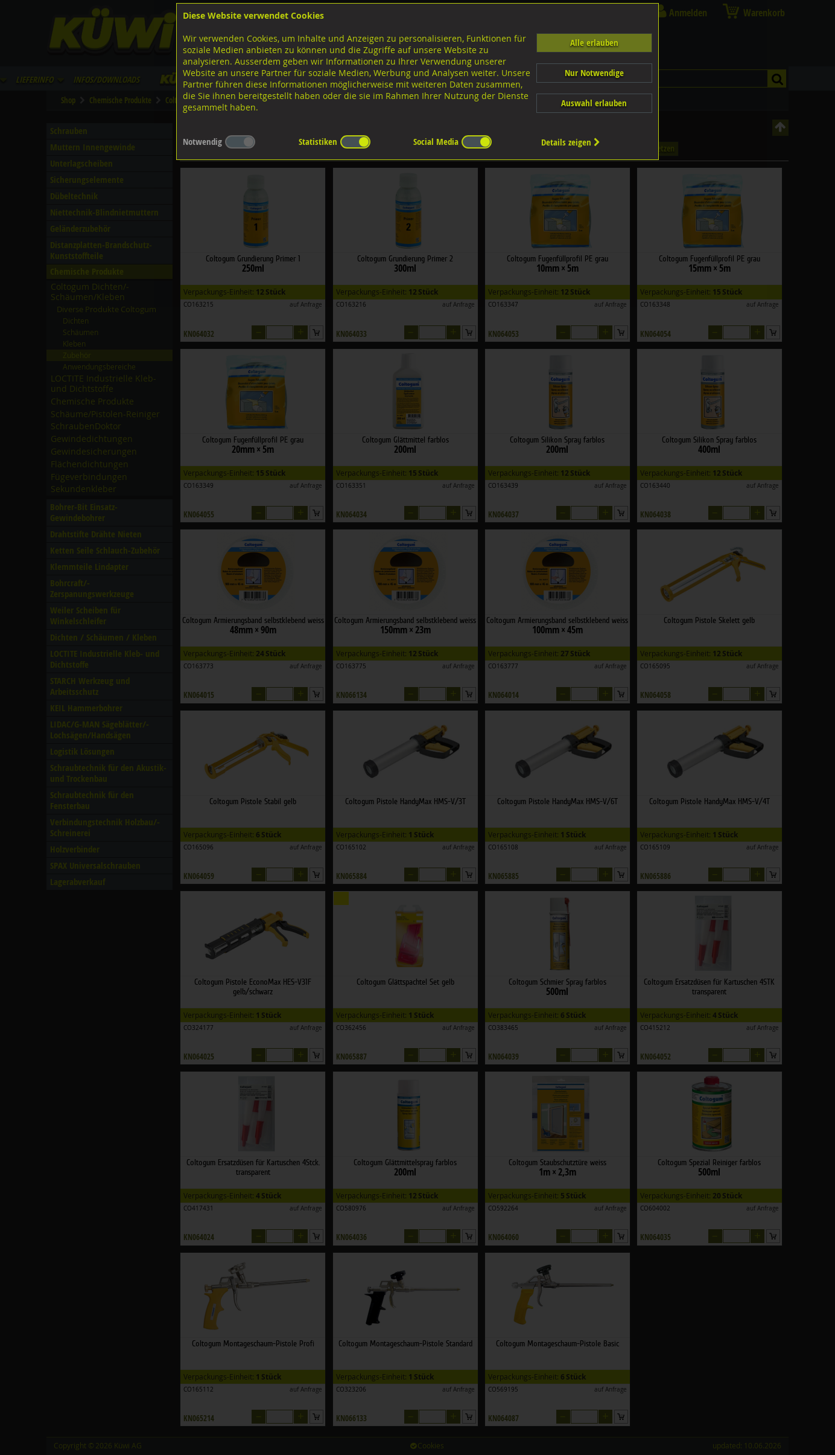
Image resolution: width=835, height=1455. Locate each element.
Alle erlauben (594, 42)
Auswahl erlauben (594, 103)
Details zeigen (570, 142)
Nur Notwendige (594, 72)
